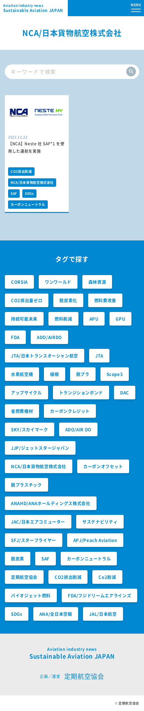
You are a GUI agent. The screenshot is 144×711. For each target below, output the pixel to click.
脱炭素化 (68, 300)
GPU (120, 319)
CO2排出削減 (21, 171)
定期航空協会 (24, 577)
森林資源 (97, 282)
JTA (99, 355)
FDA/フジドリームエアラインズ (99, 595)
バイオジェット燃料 (31, 595)
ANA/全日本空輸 (55, 614)
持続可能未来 (24, 319)
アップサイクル (26, 392)
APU (94, 319)
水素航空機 (22, 374)
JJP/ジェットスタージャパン (40, 448)
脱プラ (82, 374)
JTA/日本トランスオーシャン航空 (44, 355)
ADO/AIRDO (49, 337)
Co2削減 (107, 577)
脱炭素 (17, 558)
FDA (15, 337)
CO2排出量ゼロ (26, 300)
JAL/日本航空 (103, 614)
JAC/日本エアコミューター (38, 521)
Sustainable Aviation (35, 8)
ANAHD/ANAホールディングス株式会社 (50, 503)
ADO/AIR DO (78, 429)
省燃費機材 (22, 411)
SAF (14, 193)
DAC (124, 392)
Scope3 (115, 374)
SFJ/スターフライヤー (33, 540)
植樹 (54, 374)
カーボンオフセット (103, 466)
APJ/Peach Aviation (95, 540)
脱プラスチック (26, 485)
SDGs (29, 193)
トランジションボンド (81, 392)
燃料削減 (63, 319)
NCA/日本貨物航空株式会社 (32, 182)
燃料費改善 (105, 300)
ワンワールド (58, 282)
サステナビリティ (100, 521)
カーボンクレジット (70, 411)
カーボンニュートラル (28, 204)
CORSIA (19, 282)
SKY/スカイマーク (29, 429)
